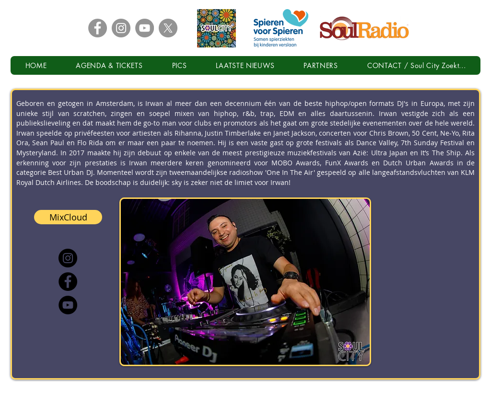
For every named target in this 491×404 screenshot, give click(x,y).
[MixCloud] (68, 217)
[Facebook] (67, 281)
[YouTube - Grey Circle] (144, 28)
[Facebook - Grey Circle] (97, 28)
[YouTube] (67, 305)
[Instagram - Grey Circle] (121, 28)
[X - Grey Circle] (168, 28)
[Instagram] (67, 258)
